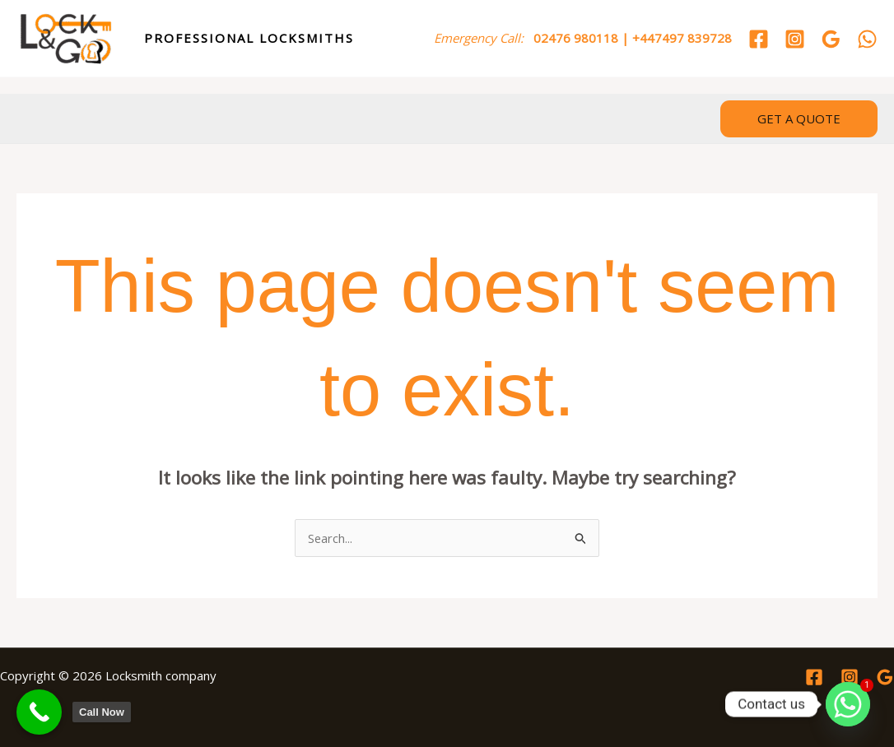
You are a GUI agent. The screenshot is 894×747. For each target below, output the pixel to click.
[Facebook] (758, 39)
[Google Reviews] (831, 39)
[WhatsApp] (867, 39)
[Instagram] (795, 39)
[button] (799, 118)
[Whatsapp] (848, 704)
